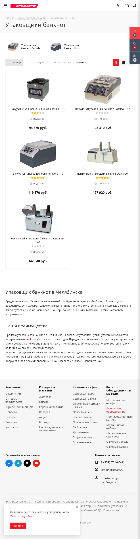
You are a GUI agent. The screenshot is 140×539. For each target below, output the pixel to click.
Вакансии (11, 422)
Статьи (10, 417)
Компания (13, 387)
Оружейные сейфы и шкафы (86, 405)
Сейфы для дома (84, 393)
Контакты (11, 427)
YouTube (36, 463)
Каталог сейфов (85, 387)
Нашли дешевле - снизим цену (51, 428)
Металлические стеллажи (116, 434)
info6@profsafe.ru (112, 469)
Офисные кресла (117, 446)
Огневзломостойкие (86, 422)
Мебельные (80, 427)
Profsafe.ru (36, 339)
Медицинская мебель (115, 426)
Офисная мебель (117, 441)
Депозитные (81, 432)
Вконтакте (9, 463)
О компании (13, 393)
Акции (43, 417)
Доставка (45, 397)
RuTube (27, 463)
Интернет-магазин (47, 388)
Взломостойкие (83, 417)
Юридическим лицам (19, 407)
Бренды (44, 422)
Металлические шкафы (116, 401)
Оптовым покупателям (13, 400)
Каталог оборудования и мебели (118, 390)
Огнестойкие (81, 412)
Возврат (44, 412)
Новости (11, 412)
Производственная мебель (119, 418)
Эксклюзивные (82, 442)
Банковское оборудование (116, 409)
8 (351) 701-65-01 (113, 462)
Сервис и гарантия (51, 407)
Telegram (18, 463)
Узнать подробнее (22, 516)
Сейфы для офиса (84, 398)
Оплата (44, 402)
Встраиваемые (82, 437)
